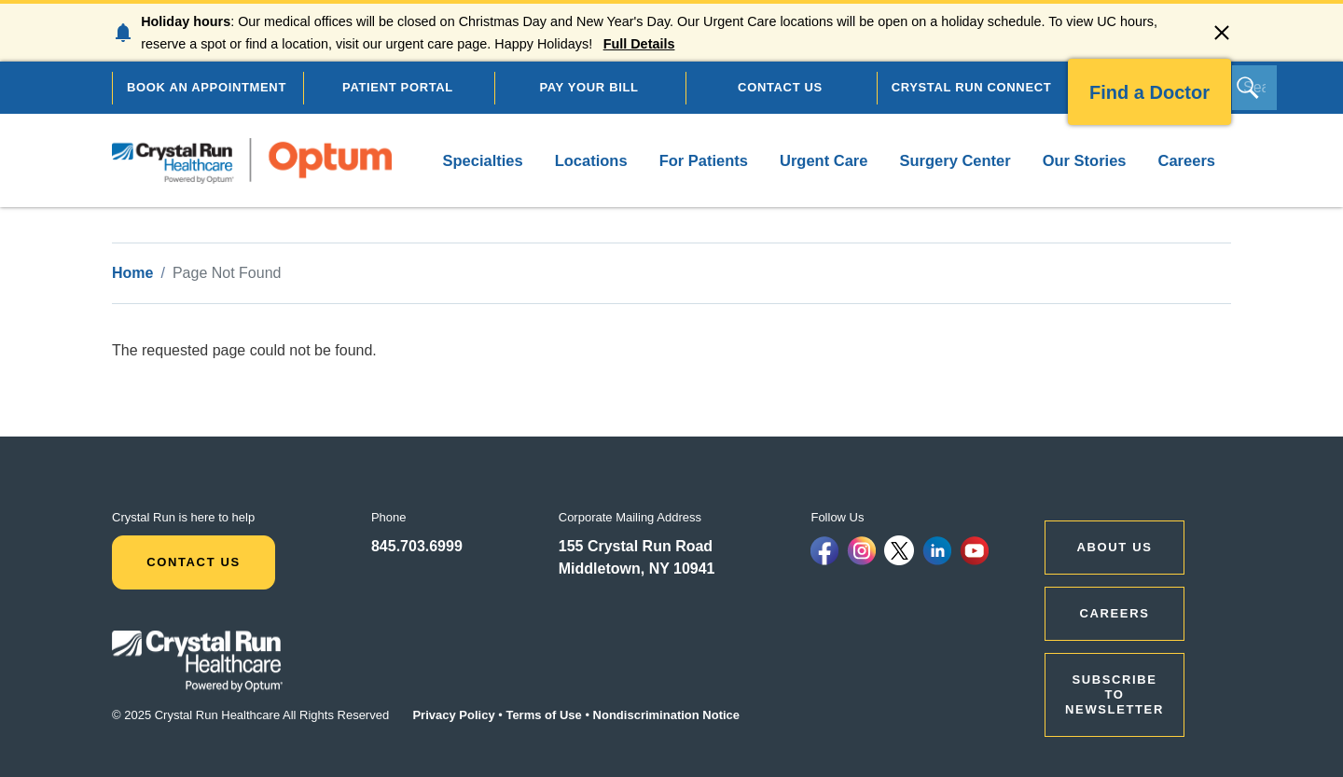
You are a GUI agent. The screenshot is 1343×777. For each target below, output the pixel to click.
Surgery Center (954, 160)
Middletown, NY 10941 (637, 568)
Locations (591, 160)
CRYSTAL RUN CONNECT (972, 87)
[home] (252, 160)
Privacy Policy (453, 715)
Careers (1186, 160)
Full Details (639, 43)
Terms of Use (543, 715)
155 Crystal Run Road (636, 546)
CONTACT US (780, 87)
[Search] (1254, 87)
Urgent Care (823, 160)
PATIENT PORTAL (397, 87)
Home (132, 273)
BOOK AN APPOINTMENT (206, 87)
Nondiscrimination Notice (666, 715)
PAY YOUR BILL (588, 87)
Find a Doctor (1149, 92)
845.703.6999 (417, 546)
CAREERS (1115, 613)
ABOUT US (1115, 547)
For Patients (703, 160)
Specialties (482, 160)
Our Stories (1085, 160)
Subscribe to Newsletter (1114, 694)
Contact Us (193, 562)
